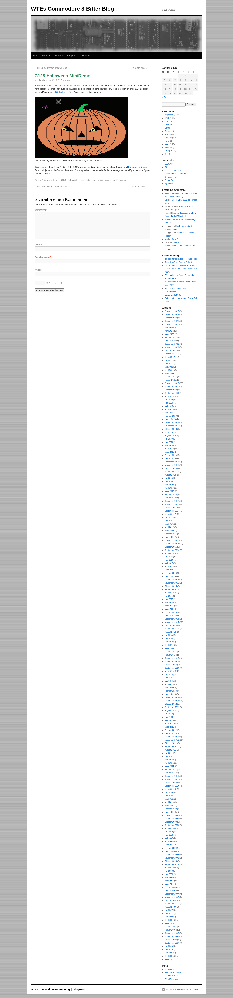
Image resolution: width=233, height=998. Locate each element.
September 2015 (172, 589)
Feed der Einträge (173, 972)
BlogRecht (72, 55)
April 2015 (169, 606)
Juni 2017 (169, 521)
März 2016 (169, 570)
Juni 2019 (169, 442)
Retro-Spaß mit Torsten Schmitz (179, 262)
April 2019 (169, 449)
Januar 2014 (170, 655)
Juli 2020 (169, 399)
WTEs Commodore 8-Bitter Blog (72, 9)
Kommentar (41, 210)
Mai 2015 (169, 602)
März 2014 (169, 648)
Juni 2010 (169, 796)
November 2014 (172, 622)
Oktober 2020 (171, 390)
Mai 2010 (169, 799)
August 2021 (170, 357)
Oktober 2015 (171, 586)
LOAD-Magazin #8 (173, 295)
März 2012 (169, 727)
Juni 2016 (169, 560)
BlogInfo (59, 55)
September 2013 (172, 668)
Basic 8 (174, 239)
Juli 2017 (169, 517)
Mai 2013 (169, 681)
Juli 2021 (169, 360)
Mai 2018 (169, 485)
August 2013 (170, 671)
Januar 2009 (170, 851)
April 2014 (169, 645)
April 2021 (169, 370)
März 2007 (169, 923)
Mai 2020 (169, 406)
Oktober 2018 (171, 468)
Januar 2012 (170, 733)
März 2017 (169, 530)
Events (168, 134)
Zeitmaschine (170, 291)
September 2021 (172, 354)
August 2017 (170, 514)
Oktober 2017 (171, 507)
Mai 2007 (169, 917)
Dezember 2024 (172, 314)
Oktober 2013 (171, 665)
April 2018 (169, 488)
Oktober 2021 (171, 350)
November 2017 (172, 504)
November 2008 (172, 858)
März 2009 (169, 845)
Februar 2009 (171, 848)
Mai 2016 (169, 563)
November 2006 (172, 936)
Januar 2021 (170, 380)
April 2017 (169, 527)
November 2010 (172, 779)
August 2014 (170, 632)
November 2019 (172, 426)
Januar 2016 (170, 576)
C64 (166, 121)
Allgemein (169, 115)
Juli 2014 (169, 635)
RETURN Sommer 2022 (175, 288)
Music (167, 147)
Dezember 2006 (172, 933)
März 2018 (169, 491)
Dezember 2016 (172, 540)
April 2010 (169, 802)
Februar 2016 (171, 573)
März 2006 (169, 959)
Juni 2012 (169, 717)
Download (132, 167)
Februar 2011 (171, 769)
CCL (167, 167)
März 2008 (169, 884)
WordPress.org (171, 979)
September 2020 (172, 393)
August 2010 (170, 789)
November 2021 (172, 347)
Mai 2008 (169, 877)
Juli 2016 (169, 557)
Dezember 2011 (172, 737)
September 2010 (172, 786)
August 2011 (170, 750)
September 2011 (172, 746)
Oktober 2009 (171, 822)
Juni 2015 (169, 599)
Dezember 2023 (172, 321)
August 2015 (170, 593)
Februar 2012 (171, 730)
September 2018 (172, 471)
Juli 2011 (169, 753)
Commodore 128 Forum (175, 174)
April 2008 (169, 881)
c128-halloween (61, 92)
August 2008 (170, 868)
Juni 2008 (169, 874)
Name (38, 244)
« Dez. (165, 97)
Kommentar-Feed (172, 976)
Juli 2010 (169, 792)
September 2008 (172, 864)
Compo (168, 131)
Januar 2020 (170, 419)
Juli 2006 (169, 946)
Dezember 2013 (172, 658)
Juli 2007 (169, 910)
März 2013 (169, 687)
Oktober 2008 (171, 861)
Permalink (121, 180)
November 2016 (172, 543)
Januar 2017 (170, 537)
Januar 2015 (170, 615)
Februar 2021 (171, 377)
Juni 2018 (169, 481)
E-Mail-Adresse (43, 257)
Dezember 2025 (172, 311)
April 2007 (169, 920)
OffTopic (168, 151)
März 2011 (169, 766)
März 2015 (169, 609)
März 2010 (169, 805)
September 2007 (172, 904)
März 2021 (169, 373)
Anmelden (169, 969)
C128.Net (169, 164)
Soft (69, 180)
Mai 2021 (169, 367)
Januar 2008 (170, 890)
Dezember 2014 (172, 619)
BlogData (46, 55)
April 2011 (169, 763)
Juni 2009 (169, 835)
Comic (167, 128)
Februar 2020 (171, 416)
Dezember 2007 (172, 894)
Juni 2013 (169, 678)
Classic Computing (173, 170)
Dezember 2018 (172, 462)
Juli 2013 (169, 674)
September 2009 (172, 825)
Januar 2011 (170, 773)
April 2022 (169, 331)
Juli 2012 (169, 714)
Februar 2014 (171, 651)
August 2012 (170, 710)
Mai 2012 (169, 720)
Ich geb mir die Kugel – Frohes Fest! (181, 259)
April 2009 (169, 841)
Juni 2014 (169, 638)
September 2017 (172, 511)
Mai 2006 (169, 953)
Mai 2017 (169, 524)
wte (69, 80)
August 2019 (170, 435)
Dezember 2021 (172, 344)
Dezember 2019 (172, 422)
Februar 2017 (171, 534)
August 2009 (170, 828)
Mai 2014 (169, 642)
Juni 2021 (169, 363)
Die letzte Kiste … (141, 68)
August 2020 (170, 396)
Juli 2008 (169, 871)
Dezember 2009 (172, 815)
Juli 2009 (169, 832)
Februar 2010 (171, 809)
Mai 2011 (169, 760)
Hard (167, 141)
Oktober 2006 (171, 940)
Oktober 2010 (171, 782)
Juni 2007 (169, 913)
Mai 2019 (169, 445)
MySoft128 (169, 183)
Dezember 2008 (172, 854)
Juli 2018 (169, 478)
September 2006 (172, 943)
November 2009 (172, 818)
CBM (167, 124)
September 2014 (172, 629)
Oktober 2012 (171, 704)
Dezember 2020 (172, 383)
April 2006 (169, 956)
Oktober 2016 (171, 547)
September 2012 (172, 707)
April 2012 (169, 723)
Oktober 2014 (171, 625)
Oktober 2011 (171, 743)
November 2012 (172, 701)
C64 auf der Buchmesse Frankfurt (180, 265)
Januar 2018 (170, 498)
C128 (63, 180)
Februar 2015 (171, 612)
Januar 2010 (170, 812)
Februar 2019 (171, 455)
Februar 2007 (171, 926)
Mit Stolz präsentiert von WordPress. (183, 989)
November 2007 (172, 897)
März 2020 (169, 413)
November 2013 (172, 661)
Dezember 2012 (172, 697)
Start (35, 55)
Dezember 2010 (172, 776)
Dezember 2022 (172, 324)
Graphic (168, 138)
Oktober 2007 (171, 900)
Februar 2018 (171, 494)
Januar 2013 (170, 694)
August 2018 (170, 475)
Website (38, 270)
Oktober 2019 (171, 429)
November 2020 (172, 386)
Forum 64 (169, 180)
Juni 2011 (169, 756)
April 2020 (169, 409)
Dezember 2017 (172, 501)
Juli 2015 (169, 596)
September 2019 (172, 432)
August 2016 (170, 553)
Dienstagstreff (171, 177)
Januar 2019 (170, 458)
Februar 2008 (171, 887)
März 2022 (169, 334)
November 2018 (172, 465)
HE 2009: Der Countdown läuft (51, 68)
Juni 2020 (169, 403)
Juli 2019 (169, 439)
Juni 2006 (169, 949)
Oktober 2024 (171, 318)
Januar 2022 (170, 341)
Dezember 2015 (172, 579)
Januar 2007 (170, 930)
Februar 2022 (171, 337)
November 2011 (172, 740)
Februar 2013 (171, 691)
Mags (167, 144)
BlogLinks (87, 55)
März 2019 (169, 452)
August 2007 (170, 907)
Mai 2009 (169, 838)
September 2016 (172, 550)
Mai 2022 (169, 327)
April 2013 (169, 684)
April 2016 (169, 566)
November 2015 (172, 583)
